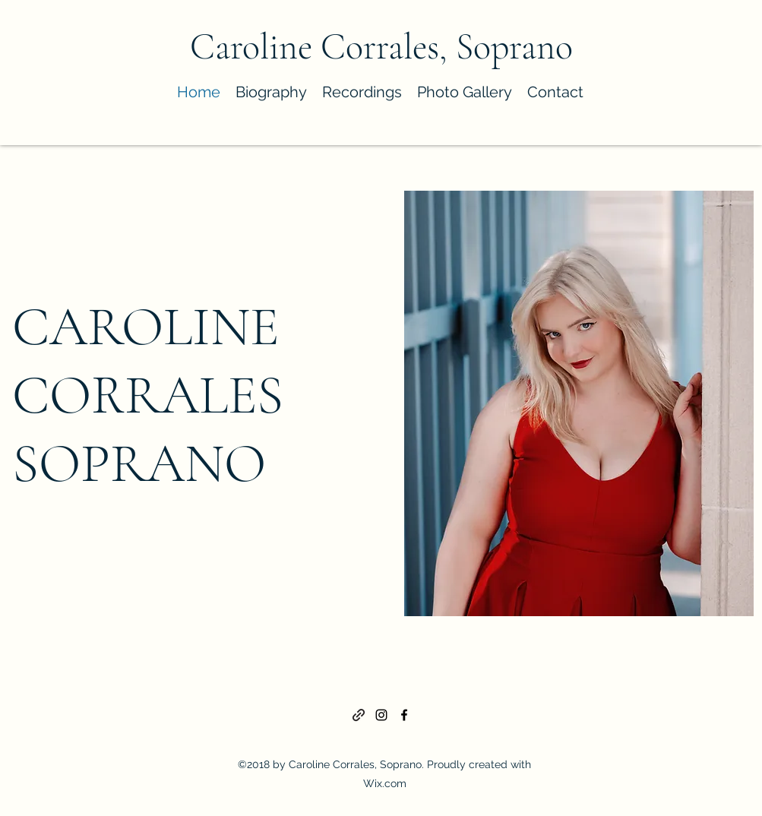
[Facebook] (404, 715)
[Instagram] (381, 715)
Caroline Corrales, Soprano (381, 47)
